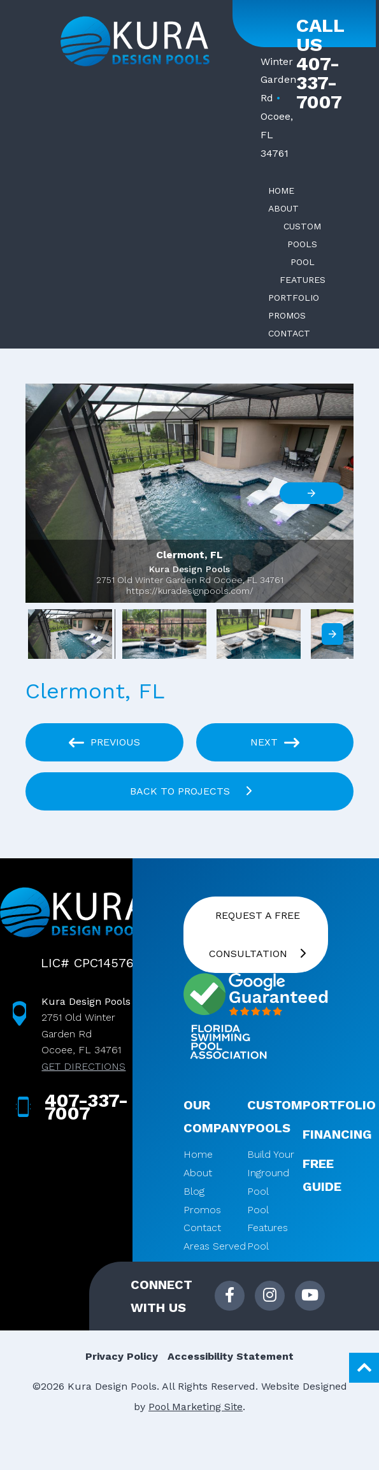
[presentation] (332, 634)
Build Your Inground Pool (270, 1172)
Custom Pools (275, 1116)
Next (264, 742)
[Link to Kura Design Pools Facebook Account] (230, 1296)
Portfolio (339, 1105)
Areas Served (214, 1246)
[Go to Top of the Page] (364, 1368)
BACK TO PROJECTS (181, 791)
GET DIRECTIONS (83, 1066)
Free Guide (322, 1175)
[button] (189, 493)
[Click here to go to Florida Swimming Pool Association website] (228, 1043)
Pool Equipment (273, 1255)
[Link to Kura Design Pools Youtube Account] (310, 1296)
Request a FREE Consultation (254, 934)
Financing (337, 1134)
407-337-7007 (319, 83)
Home (198, 1154)
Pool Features (267, 1219)
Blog (193, 1191)
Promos (202, 1210)
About (197, 1173)
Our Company (215, 1116)
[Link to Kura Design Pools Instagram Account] (270, 1296)
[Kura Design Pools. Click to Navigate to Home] (135, 42)
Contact (202, 1227)
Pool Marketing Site (195, 1407)
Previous (115, 742)
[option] (70, 637)
